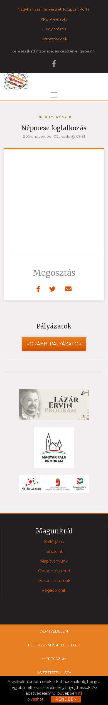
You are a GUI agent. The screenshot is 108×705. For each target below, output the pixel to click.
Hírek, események (54, 117)
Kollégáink (54, 541)
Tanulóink (54, 551)
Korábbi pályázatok (54, 344)
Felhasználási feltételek (54, 645)
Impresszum (54, 658)
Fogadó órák (54, 590)
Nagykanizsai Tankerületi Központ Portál (54, 9)
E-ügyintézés (54, 29)
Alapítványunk (54, 561)
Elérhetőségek (54, 39)
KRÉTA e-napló (54, 19)
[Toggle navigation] (54, 95)
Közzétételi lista (54, 672)
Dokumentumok (54, 580)
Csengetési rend (54, 570)
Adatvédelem (54, 631)
